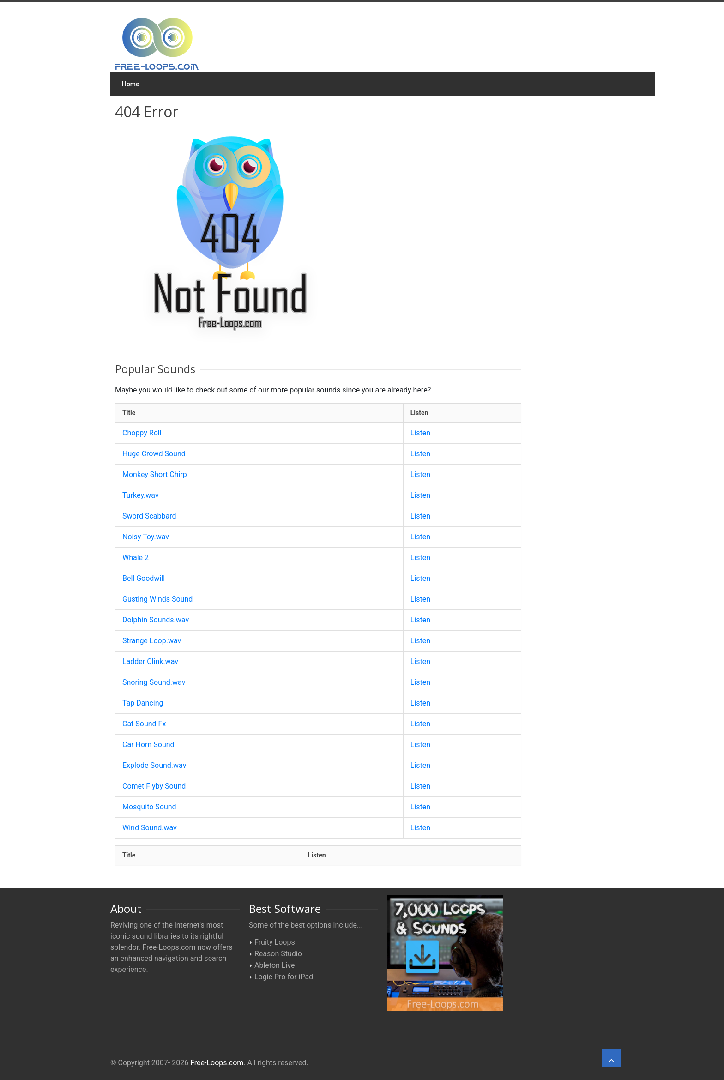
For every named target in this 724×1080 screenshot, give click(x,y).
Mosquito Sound (149, 806)
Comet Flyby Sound (154, 786)
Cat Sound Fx (144, 723)
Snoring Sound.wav (153, 682)
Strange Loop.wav (151, 640)
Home (130, 84)
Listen (420, 432)
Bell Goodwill (143, 578)
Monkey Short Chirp (154, 474)
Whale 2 (135, 557)
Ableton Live (274, 965)
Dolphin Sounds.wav (155, 619)
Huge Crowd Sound (154, 453)
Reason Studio (278, 953)
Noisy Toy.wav (145, 536)
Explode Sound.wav (154, 765)
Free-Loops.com (216, 1062)
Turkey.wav (140, 495)
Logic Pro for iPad (283, 976)
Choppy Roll (142, 432)
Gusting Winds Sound (157, 599)
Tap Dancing (142, 703)
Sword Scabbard (149, 516)
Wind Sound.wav (149, 827)
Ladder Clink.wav (150, 661)
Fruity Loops (274, 942)
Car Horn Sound (148, 744)
